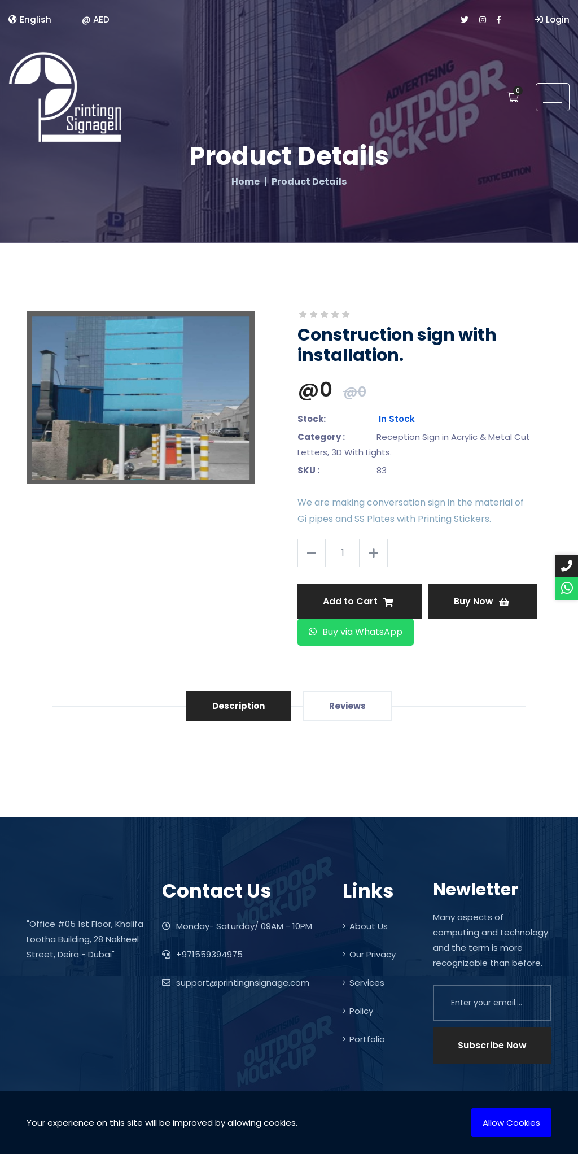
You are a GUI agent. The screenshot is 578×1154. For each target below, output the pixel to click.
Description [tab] (238, 706)
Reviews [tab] (347, 706)
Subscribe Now (492, 1045)
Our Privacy (369, 954)
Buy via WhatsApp (355, 631)
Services (363, 982)
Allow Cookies (511, 1123)
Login (552, 19)
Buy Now (481, 601)
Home (245, 181)
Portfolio (364, 1039)
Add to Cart (358, 601)
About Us (365, 926)
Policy (358, 1011)
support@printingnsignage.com (235, 982)
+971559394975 (202, 954)
